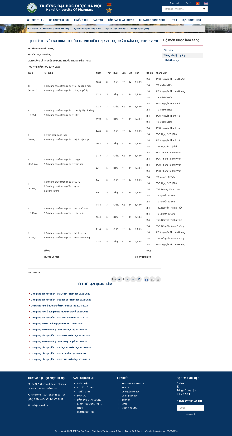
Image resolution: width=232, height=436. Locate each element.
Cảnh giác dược (127, 395)
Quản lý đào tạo (128, 408)
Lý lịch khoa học (171, 60)
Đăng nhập (175, 3)
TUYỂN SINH (80, 20)
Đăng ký (190, 414)
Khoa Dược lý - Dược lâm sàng (56, 28)
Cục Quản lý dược (128, 391)
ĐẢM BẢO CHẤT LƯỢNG (121, 20)
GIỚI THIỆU (37, 20)
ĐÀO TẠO (98, 20)
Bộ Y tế (123, 387)
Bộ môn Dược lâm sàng (116, 28)
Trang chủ (32, 28)
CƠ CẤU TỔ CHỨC (59, 20)
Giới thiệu (168, 50)
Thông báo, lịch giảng (139, 28)
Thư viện (124, 400)
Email (122, 404)
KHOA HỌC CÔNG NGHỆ (152, 20)
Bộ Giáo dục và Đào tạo (131, 383)
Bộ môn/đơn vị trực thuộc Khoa (87, 28)
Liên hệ (187, 3)
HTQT (173, 20)
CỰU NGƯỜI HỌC (191, 20)
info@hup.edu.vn (38, 405)
